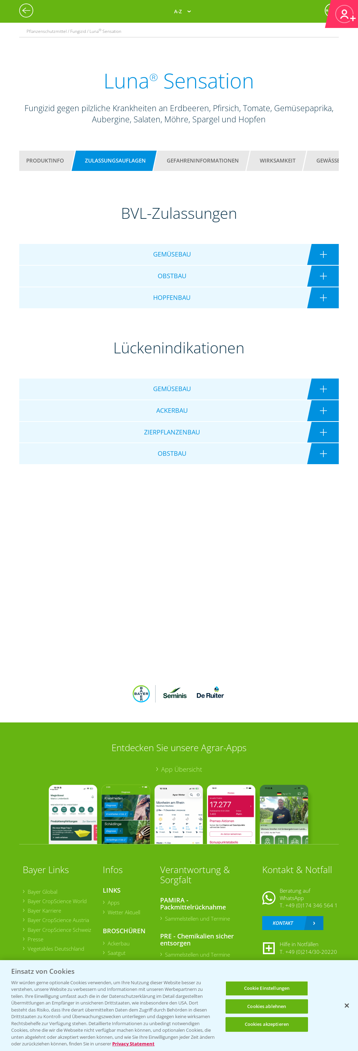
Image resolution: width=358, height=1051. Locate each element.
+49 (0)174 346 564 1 (311, 905)
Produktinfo (45, 160)
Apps (114, 902)
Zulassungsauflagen (115, 160)
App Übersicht (181, 769)
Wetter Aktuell (124, 912)
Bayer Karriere (44, 910)
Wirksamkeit (277, 160)
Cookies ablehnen (266, 1006)
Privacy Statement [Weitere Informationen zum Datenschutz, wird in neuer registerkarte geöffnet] (133, 1044)
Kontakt (283, 923)
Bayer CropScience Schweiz (59, 929)
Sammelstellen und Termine (197, 918)
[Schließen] (347, 1005)
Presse (35, 939)
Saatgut (117, 952)
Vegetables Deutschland (56, 948)
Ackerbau (119, 943)
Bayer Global (42, 891)
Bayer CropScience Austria (58, 919)
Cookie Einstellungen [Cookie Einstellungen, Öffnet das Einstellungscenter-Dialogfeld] (267, 988)
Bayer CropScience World (57, 901)
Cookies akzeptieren (267, 1024)
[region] (179, 1005)
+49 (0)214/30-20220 (311, 951)
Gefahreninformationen (203, 160)
